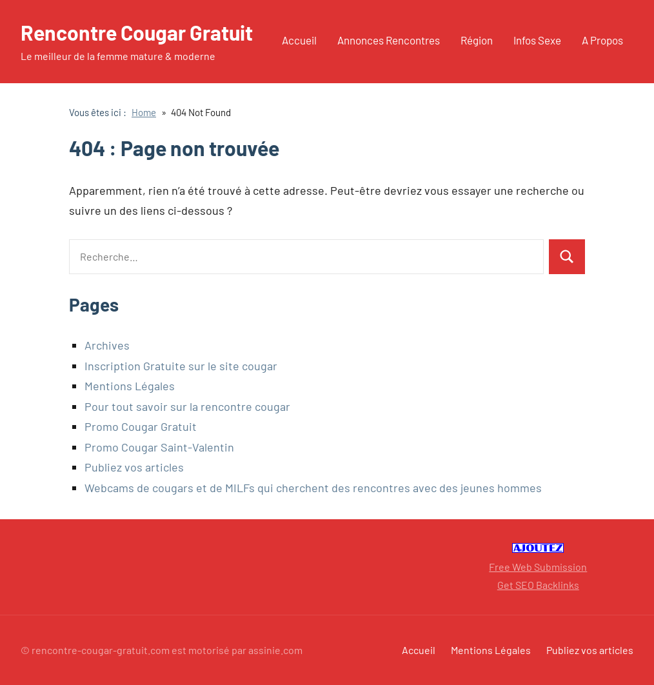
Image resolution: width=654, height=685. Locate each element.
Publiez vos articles (134, 467)
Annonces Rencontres (388, 40)
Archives (107, 345)
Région (477, 40)
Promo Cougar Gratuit (140, 426)
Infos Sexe (537, 40)
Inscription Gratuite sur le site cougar (180, 366)
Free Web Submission (538, 567)
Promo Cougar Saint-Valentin (159, 447)
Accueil (299, 40)
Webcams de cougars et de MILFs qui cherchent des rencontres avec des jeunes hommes (313, 488)
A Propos (602, 40)
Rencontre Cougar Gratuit (137, 32)
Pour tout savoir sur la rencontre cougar (187, 406)
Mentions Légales (129, 386)
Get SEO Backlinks (538, 585)
